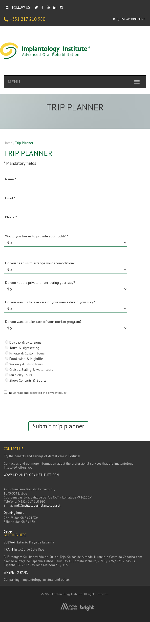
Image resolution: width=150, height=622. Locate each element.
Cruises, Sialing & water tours (29, 369)
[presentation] (41, 406)
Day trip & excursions (23, 342)
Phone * (11, 217)
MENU (14, 81)
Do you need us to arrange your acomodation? (40, 263)
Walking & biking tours (24, 364)
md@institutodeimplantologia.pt (37, 505)
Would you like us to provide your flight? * (36, 236)
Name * (10, 179)
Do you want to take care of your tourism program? (43, 321)
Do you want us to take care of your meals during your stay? (50, 302)
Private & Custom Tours (25, 353)
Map (8, 532)
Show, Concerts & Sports (25, 380)
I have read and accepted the (37, 392)
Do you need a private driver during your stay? (40, 282)
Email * (10, 198)
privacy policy (57, 392)
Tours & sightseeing (22, 348)
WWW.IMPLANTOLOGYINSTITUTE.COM (31, 475)
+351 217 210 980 (24, 19)
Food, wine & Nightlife (24, 358)
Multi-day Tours (18, 375)
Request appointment (129, 19)
